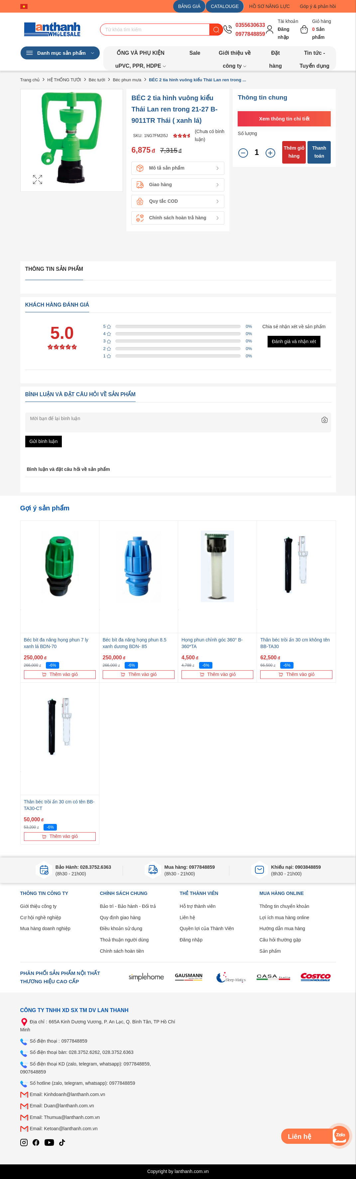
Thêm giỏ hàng (294, 152)
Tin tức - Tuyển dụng (314, 54)
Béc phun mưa (127, 79)
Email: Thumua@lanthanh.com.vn (65, 1117)
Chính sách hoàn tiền (122, 951)
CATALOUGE (225, 6)
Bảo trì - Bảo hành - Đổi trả (128, 906)
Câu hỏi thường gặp (280, 939)
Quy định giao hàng (120, 917)
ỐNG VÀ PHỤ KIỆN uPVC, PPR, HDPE (140, 54)
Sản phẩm (270, 951)
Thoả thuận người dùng (124, 939)
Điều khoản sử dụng (121, 928)
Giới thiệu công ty (38, 906)
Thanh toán (319, 152)
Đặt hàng (275, 54)
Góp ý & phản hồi (318, 6)
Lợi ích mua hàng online (284, 917)
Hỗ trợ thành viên (198, 906)
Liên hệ (187, 917)
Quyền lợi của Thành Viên (207, 928)
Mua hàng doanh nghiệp (45, 928)
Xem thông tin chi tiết (284, 118)
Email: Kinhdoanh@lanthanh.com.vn (67, 1094)
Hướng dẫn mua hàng (282, 928)
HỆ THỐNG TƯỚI (64, 79)
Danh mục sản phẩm (60, 53)
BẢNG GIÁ (189, 6)
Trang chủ (30, 79)
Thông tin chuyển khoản (284, 906)
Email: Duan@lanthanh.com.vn (62, 1105)
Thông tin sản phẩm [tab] (54, 269)
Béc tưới (97, 79)
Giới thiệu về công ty (235, 54)
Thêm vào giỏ (60, 674)
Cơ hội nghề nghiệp (40, 917)
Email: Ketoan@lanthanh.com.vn (64, 1128)
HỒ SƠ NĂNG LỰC (269, 6)
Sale (194, 53)
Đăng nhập (191, 939)
